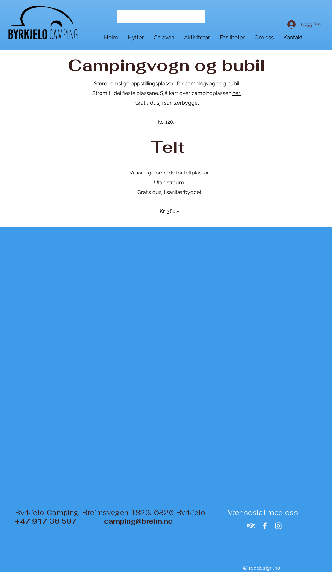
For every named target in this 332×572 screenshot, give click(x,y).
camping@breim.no (138, 521)
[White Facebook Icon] (264, 525)
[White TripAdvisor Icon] (251, 525)
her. (236, 93)
